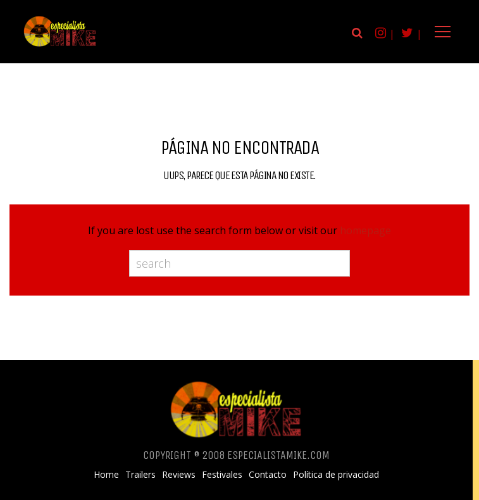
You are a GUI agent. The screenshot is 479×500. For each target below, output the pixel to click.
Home (106, 474)
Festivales (222, 474)
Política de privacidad (336, 474)
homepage (365, 230)
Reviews (179, 474)
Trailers (140, 474)
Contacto (268, 474)
